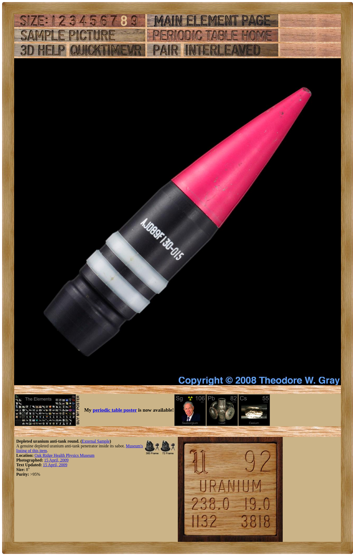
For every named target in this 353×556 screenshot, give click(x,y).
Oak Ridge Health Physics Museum (64, 455)
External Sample (96, 441)
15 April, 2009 (56, 460)
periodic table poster (115, 410)
